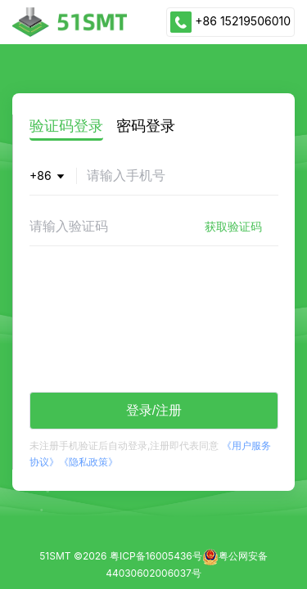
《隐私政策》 (88, 462)
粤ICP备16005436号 (156, 556)
